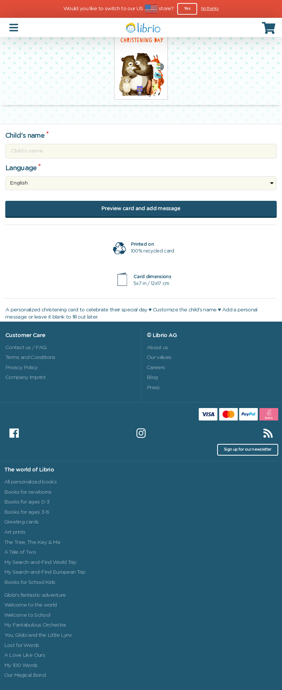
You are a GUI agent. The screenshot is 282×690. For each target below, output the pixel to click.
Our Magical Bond (25, 675)
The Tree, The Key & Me (32, 542)
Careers (156, 367)
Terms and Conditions (30, 357)
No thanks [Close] (210, 9)
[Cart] (269, 28)
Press (153, 387)
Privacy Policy (21, 367)
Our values (159, 357)
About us (157, 347)
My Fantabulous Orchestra (35, 625)
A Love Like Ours (24, 655)
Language (21, 168)
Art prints (15, 532)
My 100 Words (21, 665)
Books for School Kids (29, 582)
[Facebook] (13, 433)
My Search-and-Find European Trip (45, 572)
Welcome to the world (30, 605)
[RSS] (268, 433)
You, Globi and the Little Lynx (38, 635)
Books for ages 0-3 (27, 502)
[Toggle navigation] (14, 27)
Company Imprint (25, 377)
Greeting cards (21, 522)
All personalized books (30, 482)
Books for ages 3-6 (26, 512)
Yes (187, 9)
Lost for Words (21, 645)
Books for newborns (28, 492)
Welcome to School (27, 615)
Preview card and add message (140, 208)
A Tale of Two (20, 552)
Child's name (24, 135)
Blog (152, 377)
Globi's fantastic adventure (35, 595)
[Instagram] (141, 433)
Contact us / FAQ (25, 347)
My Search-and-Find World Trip (40, 562)
